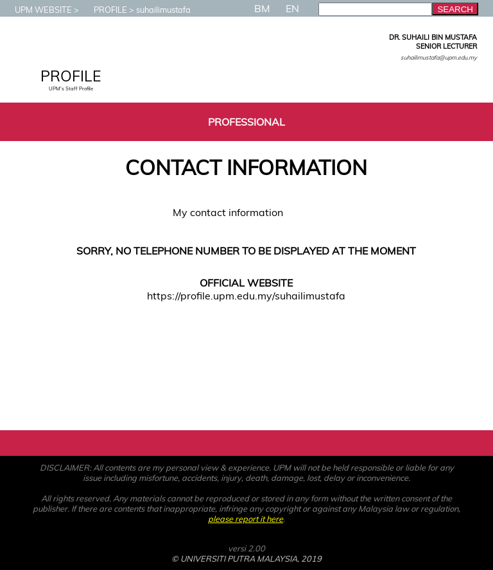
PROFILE (104, 9)
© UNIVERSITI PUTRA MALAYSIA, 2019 (246, 558)
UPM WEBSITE (37, 9)
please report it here (245, 519)
